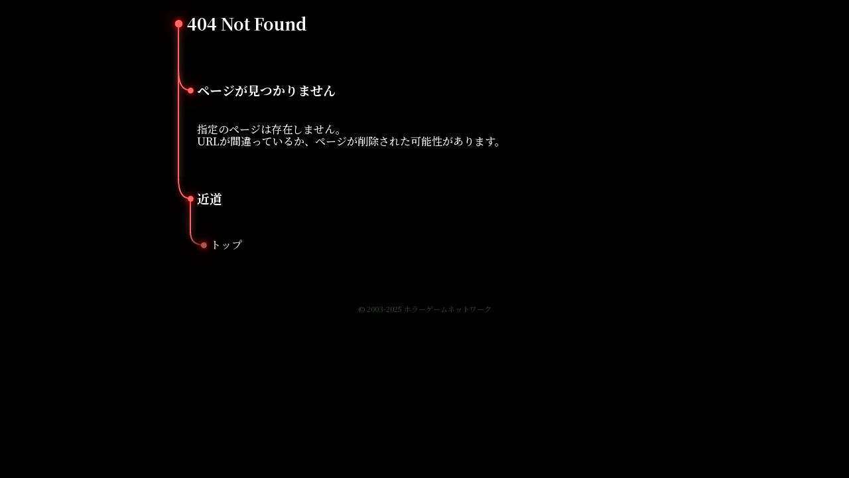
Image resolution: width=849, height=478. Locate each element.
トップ (226, 244)
